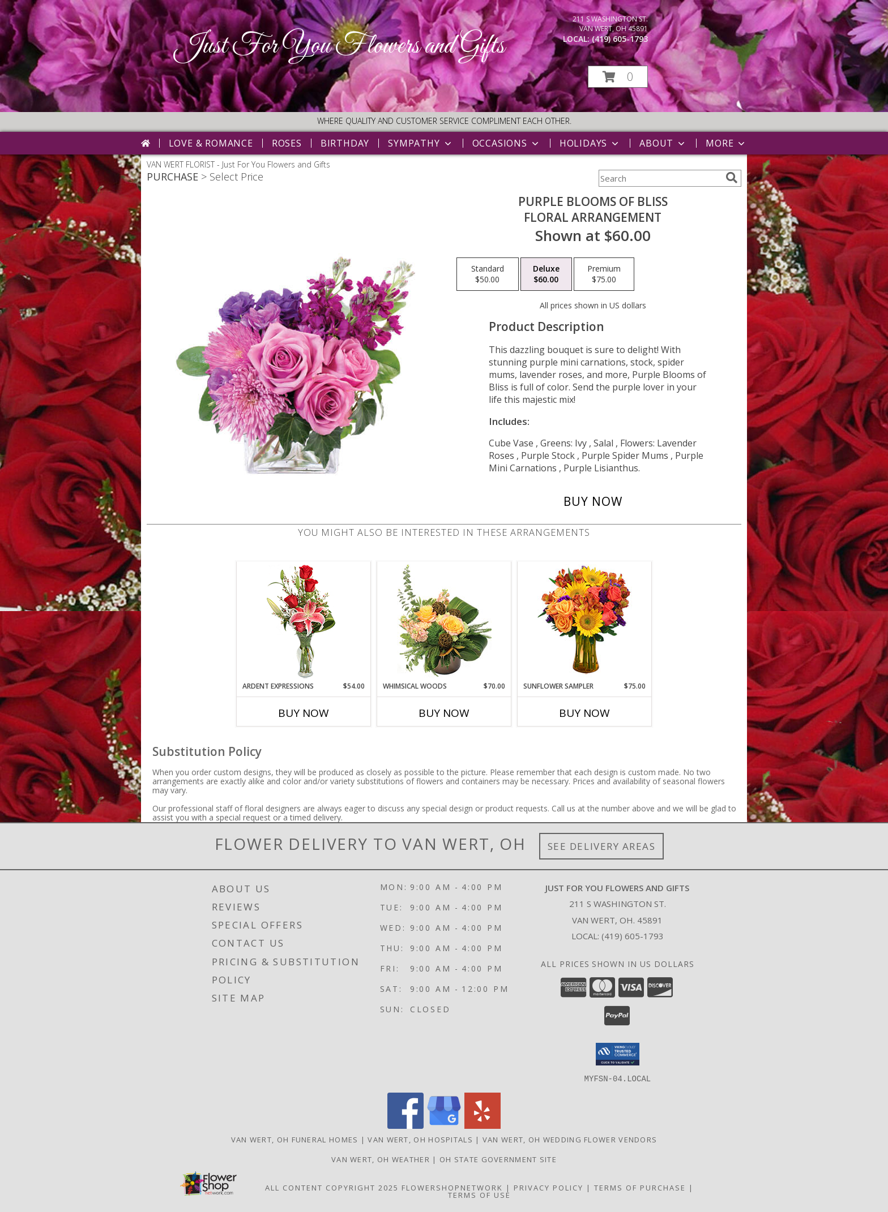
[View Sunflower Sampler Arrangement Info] (584, 621)
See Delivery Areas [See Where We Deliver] (602, 846)
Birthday (345, 143)
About (663, 143)
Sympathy (420, 143)
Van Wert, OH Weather (380, 1159)
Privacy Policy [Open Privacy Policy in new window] (548, 1187)
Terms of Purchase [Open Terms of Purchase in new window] (640, 1187)
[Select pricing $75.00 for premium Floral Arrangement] (604, 274)
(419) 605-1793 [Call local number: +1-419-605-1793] (620, 38)
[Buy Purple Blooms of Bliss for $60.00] (592, 501)
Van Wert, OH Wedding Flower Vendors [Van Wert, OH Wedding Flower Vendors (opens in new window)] (570, 1139)
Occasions (506, 143)
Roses (287, 143)
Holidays (590, 143)
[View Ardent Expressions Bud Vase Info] (304, 621)
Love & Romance (211, 143)
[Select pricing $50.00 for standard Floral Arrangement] (487, 274)
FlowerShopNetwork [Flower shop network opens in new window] (452, 1187)
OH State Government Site (498, 1159)
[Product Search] (659, 178)
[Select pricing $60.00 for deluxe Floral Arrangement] (546, 274)
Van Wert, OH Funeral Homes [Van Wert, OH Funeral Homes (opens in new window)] (294, 1139)
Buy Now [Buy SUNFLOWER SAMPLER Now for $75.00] (584, 713)
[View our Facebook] (405, 1125)
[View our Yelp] (482, 1125)
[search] (732, 177)
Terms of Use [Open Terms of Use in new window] (479, 1194)
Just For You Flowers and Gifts (340, 46)
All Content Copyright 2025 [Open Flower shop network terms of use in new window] (332, 1187)
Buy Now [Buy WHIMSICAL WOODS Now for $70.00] (444, 713)
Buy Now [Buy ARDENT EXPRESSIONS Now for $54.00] (303, 713)
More (726, 143)
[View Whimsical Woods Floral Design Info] (444, 621)
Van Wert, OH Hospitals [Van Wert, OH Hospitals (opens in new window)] (420, 1139)
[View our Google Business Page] (444, 1125)
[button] (618, 77)
